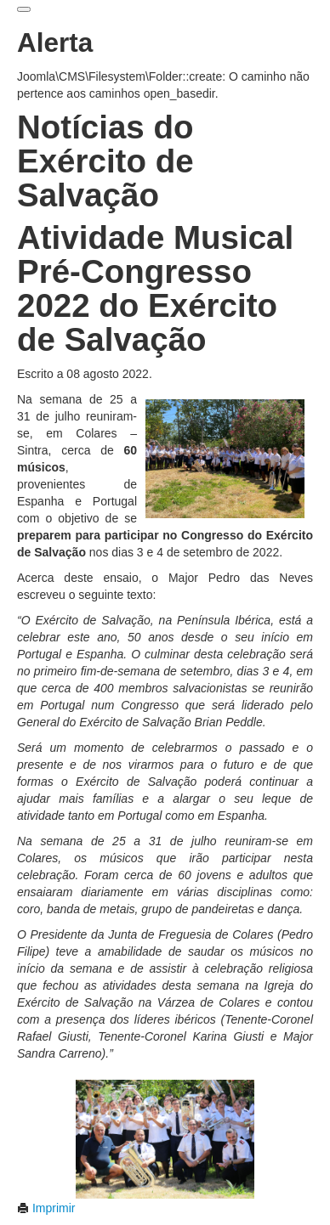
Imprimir (46, 1208)
